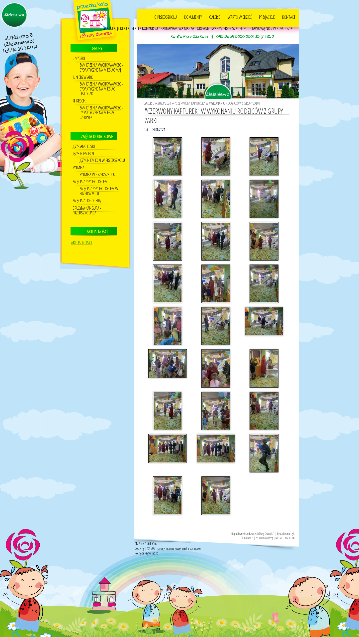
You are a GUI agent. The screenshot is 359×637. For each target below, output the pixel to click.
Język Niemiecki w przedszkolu (102, 160)
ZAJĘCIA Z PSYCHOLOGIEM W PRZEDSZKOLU (99, 190)
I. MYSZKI (79, 58)
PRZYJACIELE (267, 17)
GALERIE (214, 17)
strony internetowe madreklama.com (180, 548)
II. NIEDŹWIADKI (83, 77)
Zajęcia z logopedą (87, 200)
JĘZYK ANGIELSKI (84, 146)
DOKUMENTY (193, 17)
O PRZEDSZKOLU (165, 17)
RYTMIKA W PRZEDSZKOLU (97, 174)
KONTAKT (288, 17)
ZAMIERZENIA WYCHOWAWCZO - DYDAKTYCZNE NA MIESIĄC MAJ (101, 67)
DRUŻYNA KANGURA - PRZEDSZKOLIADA (87, 210)
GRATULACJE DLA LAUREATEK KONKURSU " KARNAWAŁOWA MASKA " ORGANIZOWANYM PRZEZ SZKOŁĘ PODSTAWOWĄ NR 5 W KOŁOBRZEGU (199, 28)
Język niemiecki (83, 153)
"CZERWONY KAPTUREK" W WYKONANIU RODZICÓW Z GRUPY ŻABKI (217, 103)
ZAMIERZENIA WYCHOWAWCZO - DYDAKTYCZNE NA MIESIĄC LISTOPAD (101, 88)
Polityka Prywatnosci (147, 552)
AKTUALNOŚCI (81, 242)
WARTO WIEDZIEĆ (240, 17)
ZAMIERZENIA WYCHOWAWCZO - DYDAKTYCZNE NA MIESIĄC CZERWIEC (101, 112)
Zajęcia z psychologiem (90, 181)
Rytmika (78, 167)
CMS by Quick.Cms (146, 543)
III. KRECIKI (79, 100)
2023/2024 (164, 103)
